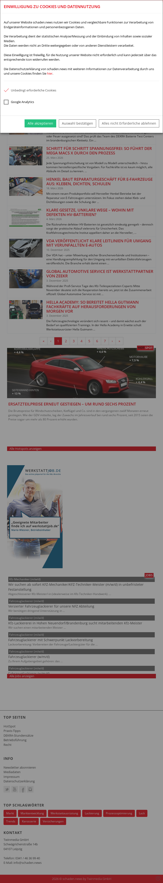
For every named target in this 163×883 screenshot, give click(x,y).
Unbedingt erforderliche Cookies (30, 90)
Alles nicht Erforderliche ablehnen (129, 123)
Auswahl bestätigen (77, 123)
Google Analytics (19, 102)
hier (49, 73)
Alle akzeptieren (40, 123)
